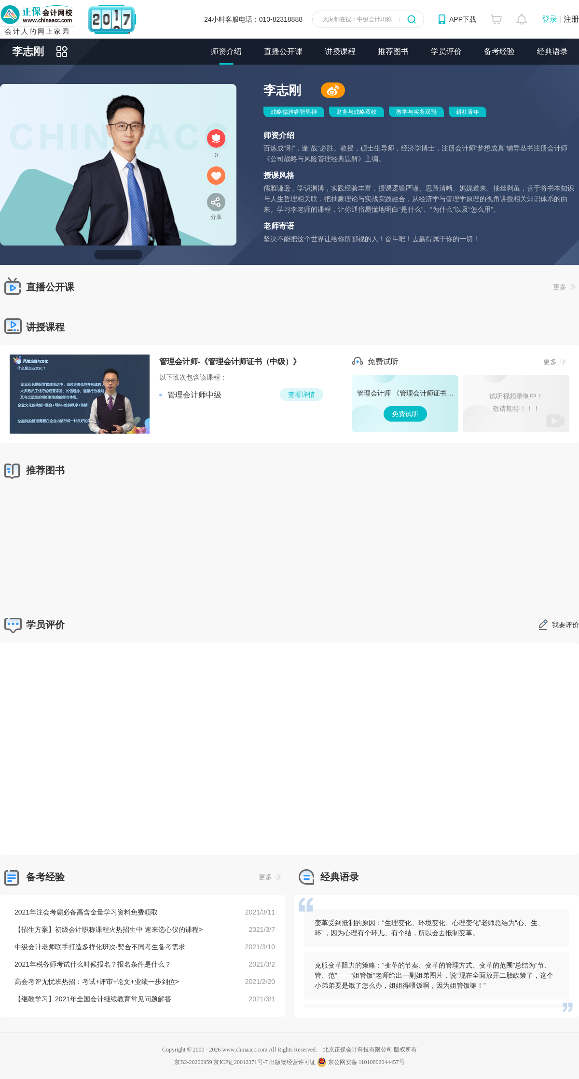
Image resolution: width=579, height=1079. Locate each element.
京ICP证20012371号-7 (240, 1062)
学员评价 (446, 51)
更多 (564, 287)
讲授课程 (340, 51)
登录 (549, 19)
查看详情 (301, 394)
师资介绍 (226, 51)
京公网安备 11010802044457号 (361, 1062)
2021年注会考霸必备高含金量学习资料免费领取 (86, 912)
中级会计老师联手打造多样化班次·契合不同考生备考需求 (99, 947)
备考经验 (499, 51)
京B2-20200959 (193, 1062)
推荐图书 (393, 51)
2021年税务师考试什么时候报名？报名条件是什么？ (92, 964)
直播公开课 (283, 51)
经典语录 (552, 51)
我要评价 (565, 624)
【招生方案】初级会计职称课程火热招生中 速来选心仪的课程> (108, 929)
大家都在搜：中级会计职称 (357, 19)
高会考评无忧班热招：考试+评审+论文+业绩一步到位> (96, 981)
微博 (333, 90)
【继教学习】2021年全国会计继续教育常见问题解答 (92, 999)
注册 (571, 19)
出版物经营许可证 (292, 1062)
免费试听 (405, 403)
